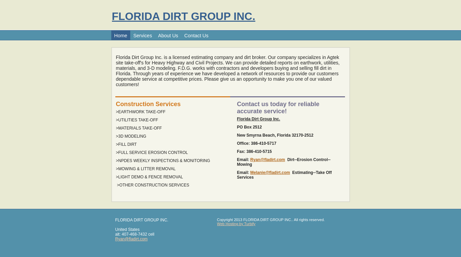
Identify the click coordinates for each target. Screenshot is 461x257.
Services (142, 35)
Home (120, 35)
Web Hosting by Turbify (236, 224)
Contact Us (196, 35)
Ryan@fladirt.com (267, 159)
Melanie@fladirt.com (270, 172)
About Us (168, 35)
